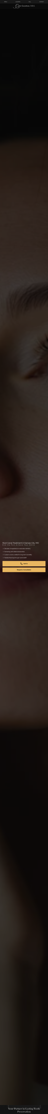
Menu (5, 1)
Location (17, 1)
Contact (41, 1)
